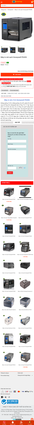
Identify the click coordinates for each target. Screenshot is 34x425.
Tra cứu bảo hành (14, 90)
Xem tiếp (17, 122)
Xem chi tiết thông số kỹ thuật (25, 71)
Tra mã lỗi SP (5, 90)
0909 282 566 (11, 86)
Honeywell (6, 183)
